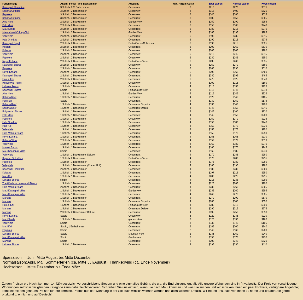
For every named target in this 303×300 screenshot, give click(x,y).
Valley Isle (7, 36)
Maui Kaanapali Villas (13, 151)
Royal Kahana (9, 61)
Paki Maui (7, 25)
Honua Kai (8, 79)
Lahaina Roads (10, 86)
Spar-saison (215, 3)
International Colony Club (15, 32)
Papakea (7, 14)
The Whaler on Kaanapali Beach (19, 183)
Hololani (6, 47)
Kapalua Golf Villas (12, 158)
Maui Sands (8, 29)
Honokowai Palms (12, 82)
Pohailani (7, 100)
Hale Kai (7, 126)
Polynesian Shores (12, 111)
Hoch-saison (269, 3)
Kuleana (6, 50)
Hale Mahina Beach (12, 133)
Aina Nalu (7, 21)
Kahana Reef (9, 97)
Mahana (6, 197)
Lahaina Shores (10, 180)
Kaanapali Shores (11, 64)
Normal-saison (241, 3)
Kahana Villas (9, 140)
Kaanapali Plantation (13, 7)
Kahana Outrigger (11, 11)
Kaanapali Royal (11, 43)
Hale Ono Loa (9, 39)
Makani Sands (9, 147)
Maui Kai (7, 176)
